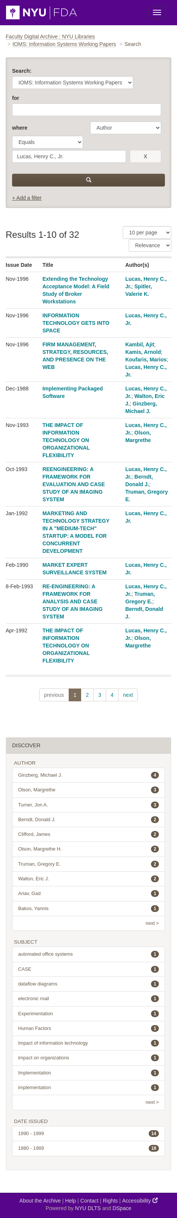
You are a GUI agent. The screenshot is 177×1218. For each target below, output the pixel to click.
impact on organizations (88, 1057)
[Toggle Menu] (157, 12)
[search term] (69, 156)
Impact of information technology (88, 1043)
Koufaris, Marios (146, 360)
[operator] (47, 142)
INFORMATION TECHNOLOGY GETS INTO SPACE (75, 323)
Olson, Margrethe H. (88, 849)
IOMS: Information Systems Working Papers (64, 44)
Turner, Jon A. (88, 805)
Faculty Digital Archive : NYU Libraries (50, 37)
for (15, 98)
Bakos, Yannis (88, 908)
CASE (88, 969)
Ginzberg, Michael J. (88, 775)
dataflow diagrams (88, 984)
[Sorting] (150, 245)
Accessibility (140, 1200)
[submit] (88, 180)
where (19, 128)
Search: (21, 71)
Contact (89, 1201)
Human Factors (88, 1028)
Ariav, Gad (88, 893)
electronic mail (88, 998)
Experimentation (88, 1013)
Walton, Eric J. (88, 878)
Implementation (88, 1073)
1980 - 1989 (88, 1148)
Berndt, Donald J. (88, 819)
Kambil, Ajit (139, 344)
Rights (110, 1201)
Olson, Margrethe (88, 789)
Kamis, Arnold (143, 352)
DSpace (121, 1208)
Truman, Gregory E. (88, 864)
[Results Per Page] (147, 232)
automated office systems (88, 954)
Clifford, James (88, 834)
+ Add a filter (27, 198)
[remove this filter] (145, 156)
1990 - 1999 (88, 1133)
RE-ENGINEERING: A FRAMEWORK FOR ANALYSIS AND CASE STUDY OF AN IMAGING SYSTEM (72, 601)
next (128, 695)
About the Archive (40, 1201)
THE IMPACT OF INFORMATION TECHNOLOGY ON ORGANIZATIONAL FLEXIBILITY (65, 440)
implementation (88, 1087)
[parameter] (125, 127)
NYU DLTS (88, 1208)
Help (70, 1201)
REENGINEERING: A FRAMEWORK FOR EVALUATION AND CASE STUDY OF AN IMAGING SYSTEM (73, 484)
